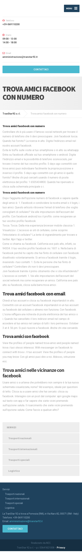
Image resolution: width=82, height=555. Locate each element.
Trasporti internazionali (22, 449)
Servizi (11, 427)
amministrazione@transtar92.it (26, 521)
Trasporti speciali (19, 459)
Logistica (14, 470)
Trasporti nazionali (19, 438)
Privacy (61, 547)
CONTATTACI (41, 69)
